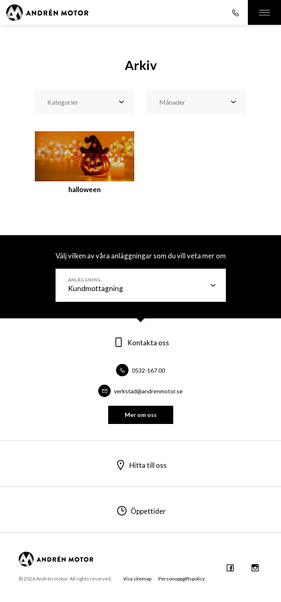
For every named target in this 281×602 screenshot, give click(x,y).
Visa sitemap (137, 579)
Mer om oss (141, 414)
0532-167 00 (140, 370)
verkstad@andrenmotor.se (140, 391)
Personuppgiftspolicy (181, 579)
